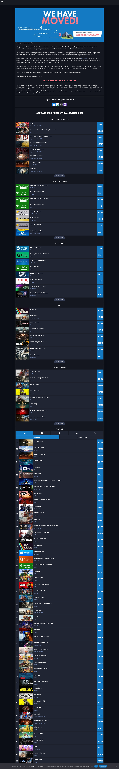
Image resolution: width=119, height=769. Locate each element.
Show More (59, 176)
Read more (103, 766)
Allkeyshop (84, 58)
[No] (117, 766)
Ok (96, 766)
